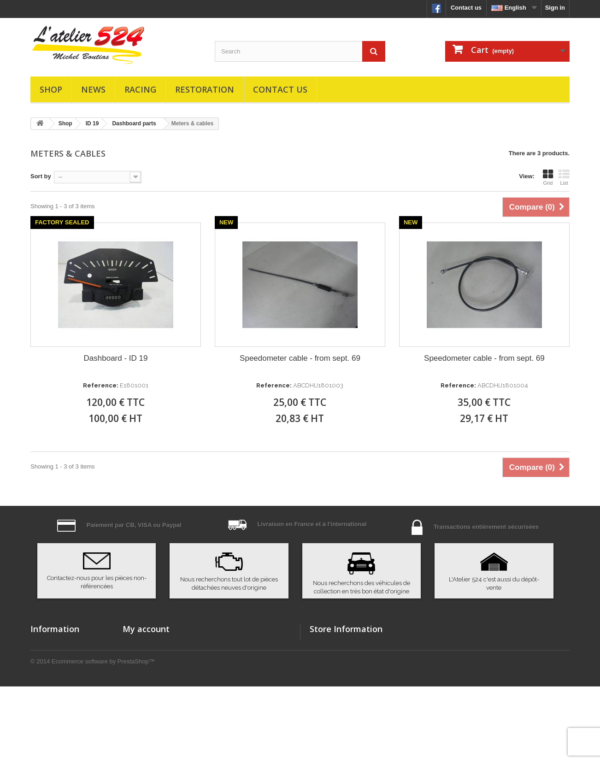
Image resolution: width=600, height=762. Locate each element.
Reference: (100, 385)
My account (146, 628)
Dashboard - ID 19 (116, 358)
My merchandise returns (157, 655)
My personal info (146, 691)
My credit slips (143, 667)
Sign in (555, 7)
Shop (51, 89)
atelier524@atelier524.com (381, 694)
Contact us (466, 7)
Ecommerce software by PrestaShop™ (103, 736)
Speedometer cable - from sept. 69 (300, 358)
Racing (140, 89)
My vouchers (141, 703)
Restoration (204, 89)
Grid (548, 177)
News (93, 89)
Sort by (40, 176)
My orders (137, 643)
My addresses (142, 679)
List (564, 177)
